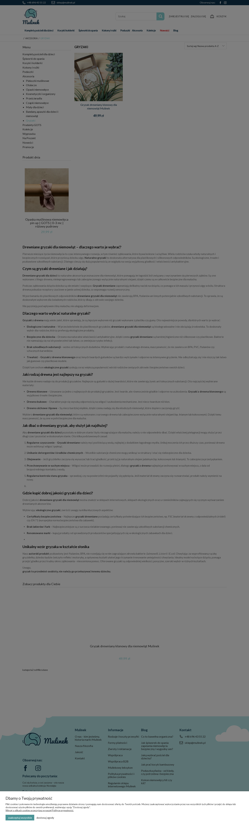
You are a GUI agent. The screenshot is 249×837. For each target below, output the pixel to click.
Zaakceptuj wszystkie (20, 817)
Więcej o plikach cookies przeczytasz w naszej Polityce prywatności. (40, 810)
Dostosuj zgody (45, 817)
